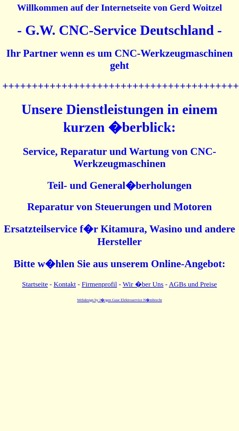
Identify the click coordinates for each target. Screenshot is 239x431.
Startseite (35, 284)
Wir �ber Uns (143, 284)
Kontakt (65, 284)
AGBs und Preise (193, 284)
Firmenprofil (99, 284)
